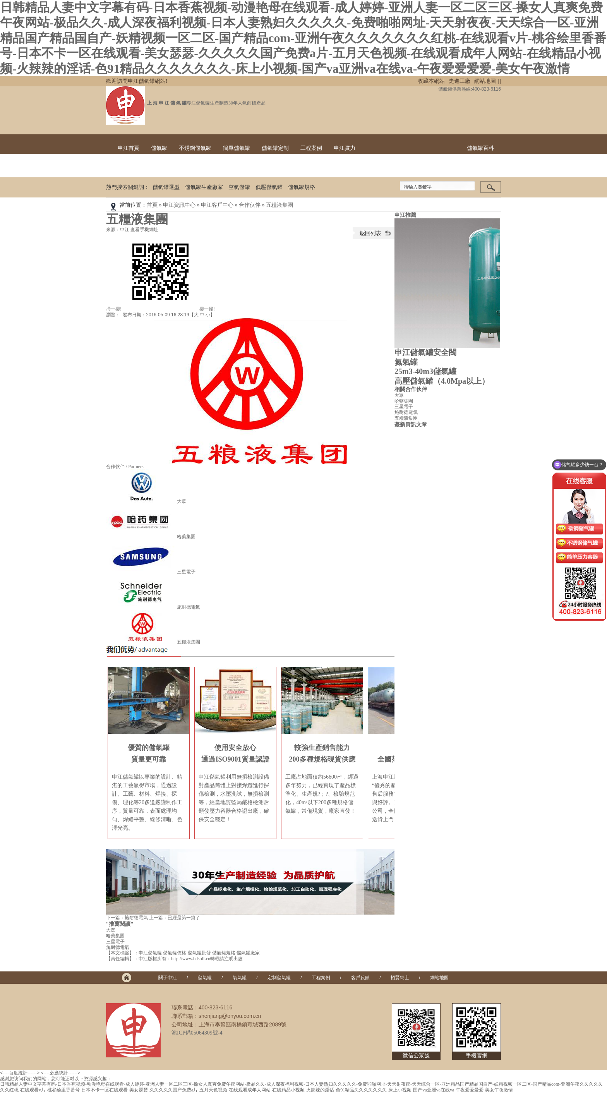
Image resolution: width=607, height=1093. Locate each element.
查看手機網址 (144, 229)
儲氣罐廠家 (248, 953)
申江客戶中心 (217, 205)
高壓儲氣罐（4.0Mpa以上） (441, 381)
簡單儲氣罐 (236, 148)
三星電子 (186, 572)
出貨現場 (378, 167)
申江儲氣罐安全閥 (425, 352)
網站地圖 (485, 81)
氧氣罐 (240, 977)
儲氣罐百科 (480, 148)
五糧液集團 (279, 205)
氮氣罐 (406, 362)
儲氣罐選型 (166, 187)
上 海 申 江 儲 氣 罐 (166, 103)
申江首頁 (128, 148)
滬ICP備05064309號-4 (196, 1033)
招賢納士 (400, 977)
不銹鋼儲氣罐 (195, 148)
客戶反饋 (360, 977)
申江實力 (344, 148)
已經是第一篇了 (184, 917)
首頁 (152, 205)
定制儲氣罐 (279, 977)
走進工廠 (459, 81)
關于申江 (167, 977)
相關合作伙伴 (410, 389)
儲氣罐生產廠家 (204, 187)
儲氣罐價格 (174, 953)
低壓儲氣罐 (269, 187)
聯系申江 (478, 167)
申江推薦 (405, 215)
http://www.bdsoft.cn (190, 958)
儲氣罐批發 (199, 953)
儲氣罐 (159, 148)
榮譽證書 (444, 167)
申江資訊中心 (179, 205)
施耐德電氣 (188, 607)
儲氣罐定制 (275, 148)
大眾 (181, 501)
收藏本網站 (431, 81)
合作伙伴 (250, 205)
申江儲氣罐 (150, 953)
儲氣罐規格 (301, 187)
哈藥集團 (186, 536)
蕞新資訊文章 (410, 424)
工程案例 (311, 148)
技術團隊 (411, 167)
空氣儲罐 (239, 187)
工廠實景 (344, 167)
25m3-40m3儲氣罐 (425, 371)
